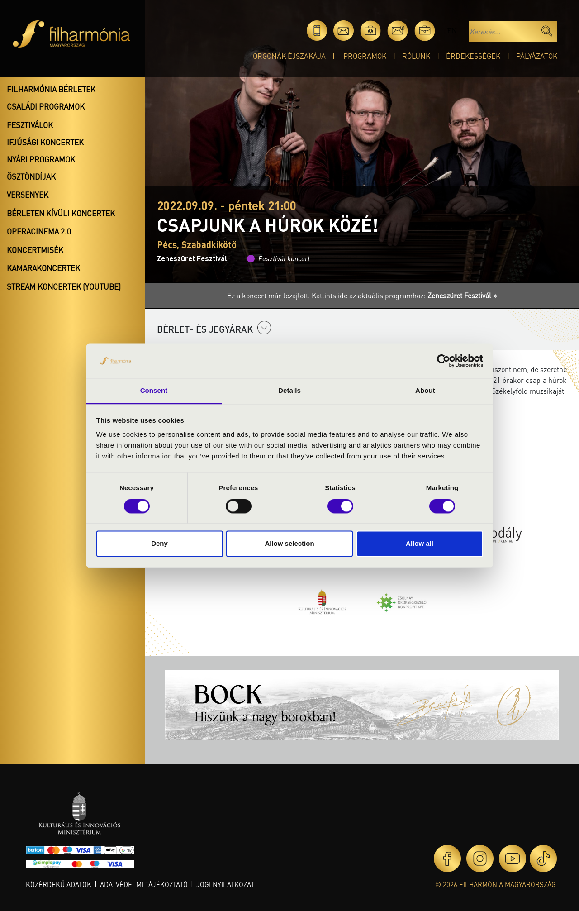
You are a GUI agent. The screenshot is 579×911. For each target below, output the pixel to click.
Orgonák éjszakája (289, 56)
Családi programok (46, 106)
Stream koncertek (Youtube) (64, 286)
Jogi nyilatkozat (225, 884)
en (451, 30)
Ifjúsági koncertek (45, 142)
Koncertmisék (35, 250)
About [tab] (425, 391)
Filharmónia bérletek (51, 89)
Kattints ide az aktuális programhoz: (404, 295)
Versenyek (27, 195)
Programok (364, 56)
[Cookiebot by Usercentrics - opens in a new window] (443, 360)
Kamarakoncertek (43, 268)
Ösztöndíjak (31, 176)
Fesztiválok (30, 125)
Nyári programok (41, 159)
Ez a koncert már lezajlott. (269, 295)
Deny (159, 544)
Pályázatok (536, 56)
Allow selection (289, 544)
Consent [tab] (154, 391)
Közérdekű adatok (58, 884)
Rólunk (416, 56)
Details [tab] (289, 391)
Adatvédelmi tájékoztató (144, 884)
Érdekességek (473, 56)
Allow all (419, 544)
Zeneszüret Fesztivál (192, 258)
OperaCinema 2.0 (39, 231)
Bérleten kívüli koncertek (61, 213)
